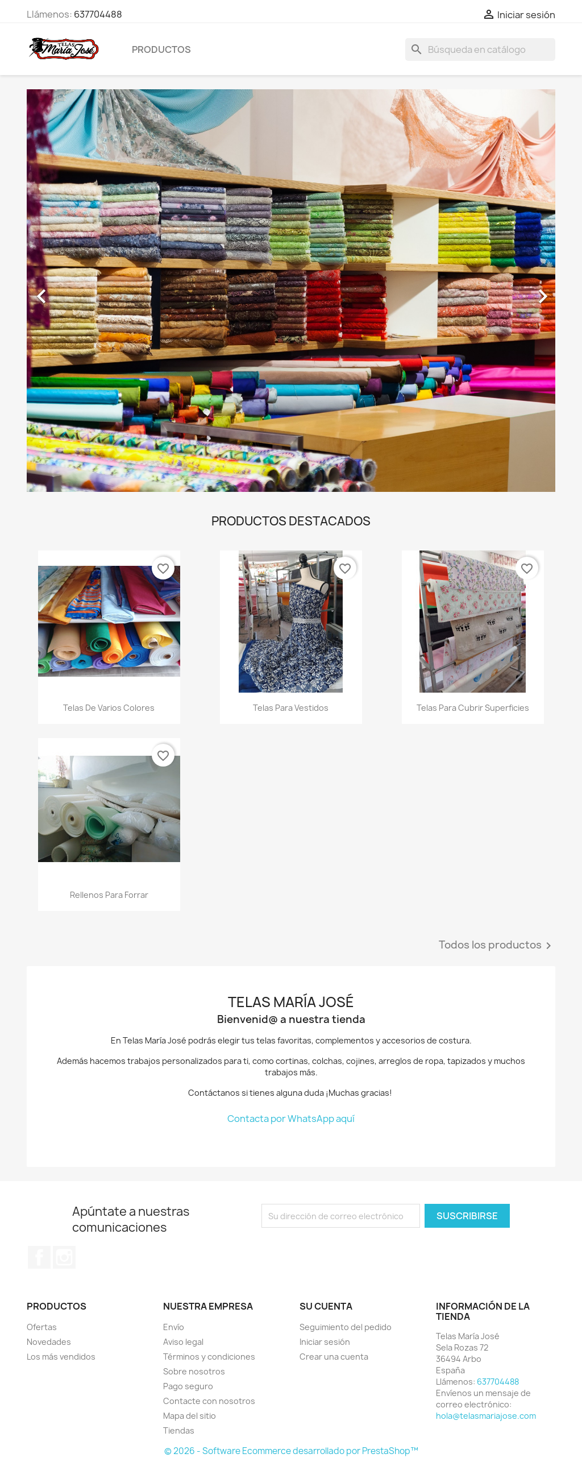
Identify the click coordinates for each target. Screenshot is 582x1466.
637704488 (98, 14)
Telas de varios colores (109, 707)
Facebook (39, 1257)
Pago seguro (188, 1386)
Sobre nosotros (194, 1371)
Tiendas (178, 1430)
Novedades (49, 1341)
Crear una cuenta (334, 1356)
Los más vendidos (61, 1356)
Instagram (64, 1257)
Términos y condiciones (209, 1356)
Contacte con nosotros (209, 1400)
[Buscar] (480, 49)
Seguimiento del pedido (346, 1327)
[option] (291, 290)
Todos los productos (497, 946)
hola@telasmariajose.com (486, 1415)
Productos (161, 49)
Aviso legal (183, 1341)
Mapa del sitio (189, 1415)
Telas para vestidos (291, 707)
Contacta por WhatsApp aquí (291, 1118)
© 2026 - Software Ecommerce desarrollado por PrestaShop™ (291, 1451)
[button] (66, 290)
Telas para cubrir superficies (473, 707)
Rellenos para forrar (109, 894)
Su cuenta (326, 1306)
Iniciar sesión (325, 1341)
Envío (173, 1327)
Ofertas (42, 1327)
